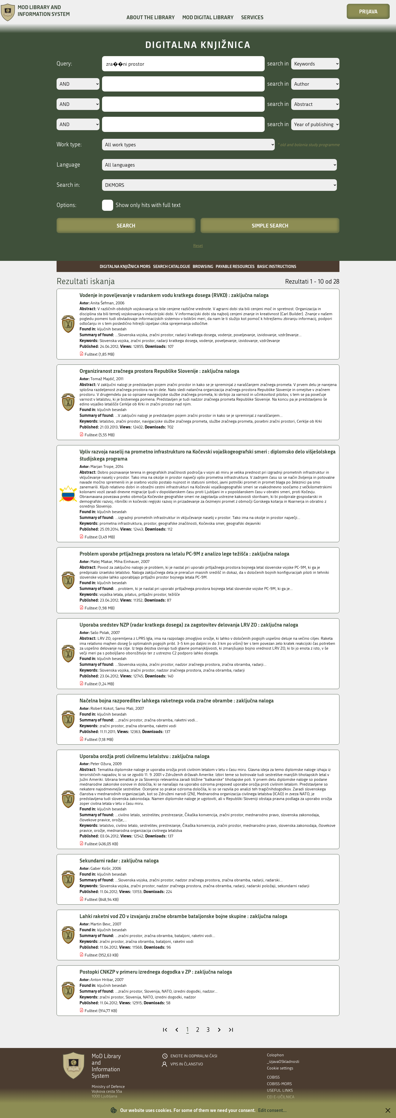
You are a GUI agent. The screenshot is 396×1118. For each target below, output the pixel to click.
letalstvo (107, 421)
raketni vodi (166, 727)
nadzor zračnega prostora (179, 671)
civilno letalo (127, 827)
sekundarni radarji (293, 887)
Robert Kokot (102, 710)
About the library (151, 17)
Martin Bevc (101, 926)
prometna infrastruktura (121, 524)
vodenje (206, 340)
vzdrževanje (270, 340)
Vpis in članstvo (186, 1064)
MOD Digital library (208, 17)
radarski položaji (261, 887)
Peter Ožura (101, 765)
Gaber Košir (101, 870)
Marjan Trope (102, 467)
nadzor (190, 999)
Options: (67, 205)
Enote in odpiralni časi (193, 1056)
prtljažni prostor (152, 595)
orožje (99, 832)
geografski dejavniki (243, 524)
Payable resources (235, 266)
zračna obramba (217, 671)
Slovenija (133, 999)
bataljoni (163, 943)
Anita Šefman (103, 303)
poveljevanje (225, 340)
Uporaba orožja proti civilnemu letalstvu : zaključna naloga (145, 757)
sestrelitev (148, 827)
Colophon (275, 1055)
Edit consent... (272, 1110)
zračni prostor (143, 340)
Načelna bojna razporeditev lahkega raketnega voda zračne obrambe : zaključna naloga (177, 701)
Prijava (368, 11)
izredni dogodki (168, 999)
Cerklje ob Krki (309, 421)
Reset (198, 245)
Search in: (68, 185)
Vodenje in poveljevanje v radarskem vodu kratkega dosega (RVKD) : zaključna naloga (174, 295)
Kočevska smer (211, 524)
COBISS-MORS (279, 1083)
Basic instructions (276, 266)
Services (252, 17)
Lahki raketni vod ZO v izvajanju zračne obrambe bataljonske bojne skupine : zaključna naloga (183, 918)
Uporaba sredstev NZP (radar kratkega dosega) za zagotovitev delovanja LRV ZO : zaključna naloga (189, 625)
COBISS (273, 1077)
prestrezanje (169, 827)
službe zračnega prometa (231, 421)
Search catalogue (171, 266)
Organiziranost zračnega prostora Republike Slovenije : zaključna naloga (159, 371)
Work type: (69, 144)
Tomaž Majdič (103, 379)
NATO (148, 999)
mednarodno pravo (260, 827)
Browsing (203, 266)
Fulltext (91, 354)
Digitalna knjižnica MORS (125, 266)
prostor (150, 524)
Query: (64, 63)
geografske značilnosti (177, 524)
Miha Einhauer (127, 562)
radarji (239, 671)
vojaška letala (111, 595)
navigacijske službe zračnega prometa (174, 421)
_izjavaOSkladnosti (283, 1061)
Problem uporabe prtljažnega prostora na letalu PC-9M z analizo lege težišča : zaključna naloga (184, 554)
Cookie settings (280, 1068)
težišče (174, 595)
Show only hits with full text (148, 205)
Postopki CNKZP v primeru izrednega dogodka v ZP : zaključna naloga (156, 973)
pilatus (130, 595)
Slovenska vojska (114, 340)
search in (278, 63)
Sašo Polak (100, 633)
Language (68, 165)
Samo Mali (125, 710)
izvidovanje (248, 340)
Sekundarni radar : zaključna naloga (119, 862)
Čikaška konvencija (198, 827)
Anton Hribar (102, 982)
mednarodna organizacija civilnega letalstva (144, 832)
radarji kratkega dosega (177, 340)
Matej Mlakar (102, 562)
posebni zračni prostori (275, 421)
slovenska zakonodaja (297, 827)
